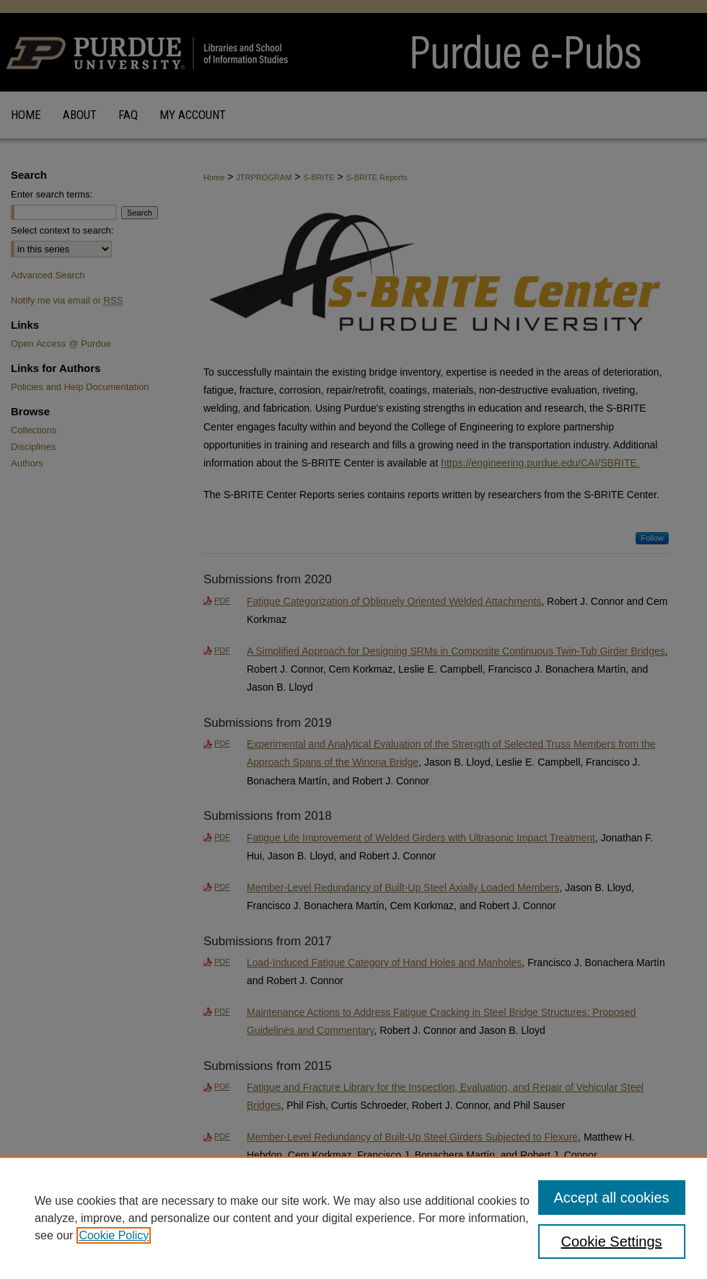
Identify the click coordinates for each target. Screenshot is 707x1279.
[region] (353, 1217)
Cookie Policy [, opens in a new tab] (114, 1235)
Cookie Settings (611, 1241)
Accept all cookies (611, 1197)
